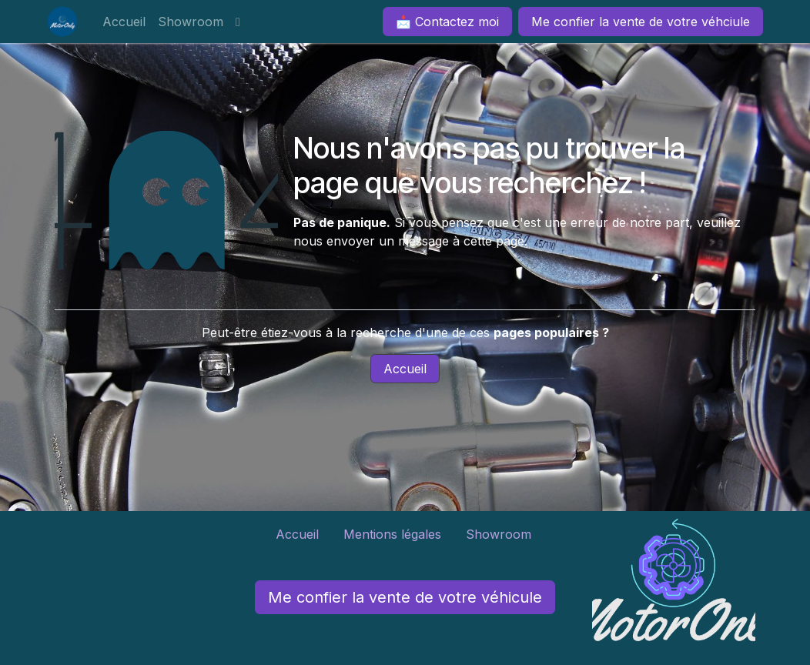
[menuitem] (124, 21)
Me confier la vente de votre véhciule (640, 21)
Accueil (405, 368)
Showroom (500, 534)
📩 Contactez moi (447, 21)
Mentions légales (392, 534)
